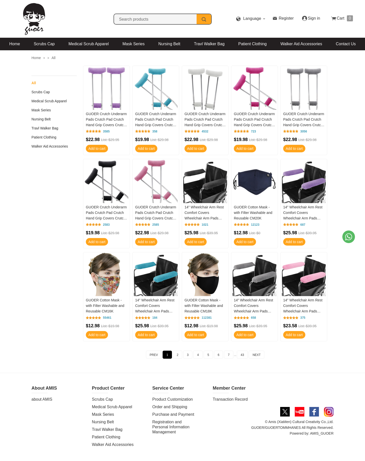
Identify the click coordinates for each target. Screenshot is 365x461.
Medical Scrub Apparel (88, 44)
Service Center (168, 388)
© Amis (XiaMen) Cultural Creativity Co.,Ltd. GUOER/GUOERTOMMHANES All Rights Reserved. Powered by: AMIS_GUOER (292, 427)
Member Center (229, 388)
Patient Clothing (252, 44)
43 (242, 355)
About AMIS (44, 388)
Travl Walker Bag (209, 44)
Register (286, 18)
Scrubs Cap (44, 44)
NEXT (256, 355)
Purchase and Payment (173, 414)
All (54, 58)
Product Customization (172, 399)
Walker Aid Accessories (301, 44)
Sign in (314, 18)
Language (252, 18)
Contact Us (346, 44)
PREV (154, 355)
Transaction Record (230, 399)
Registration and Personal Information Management (171, 427)
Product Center (108, 388)
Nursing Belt (169, 44)
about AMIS (41, 399)
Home (14, 44)
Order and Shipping (169, 407)
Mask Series (133, 44)
